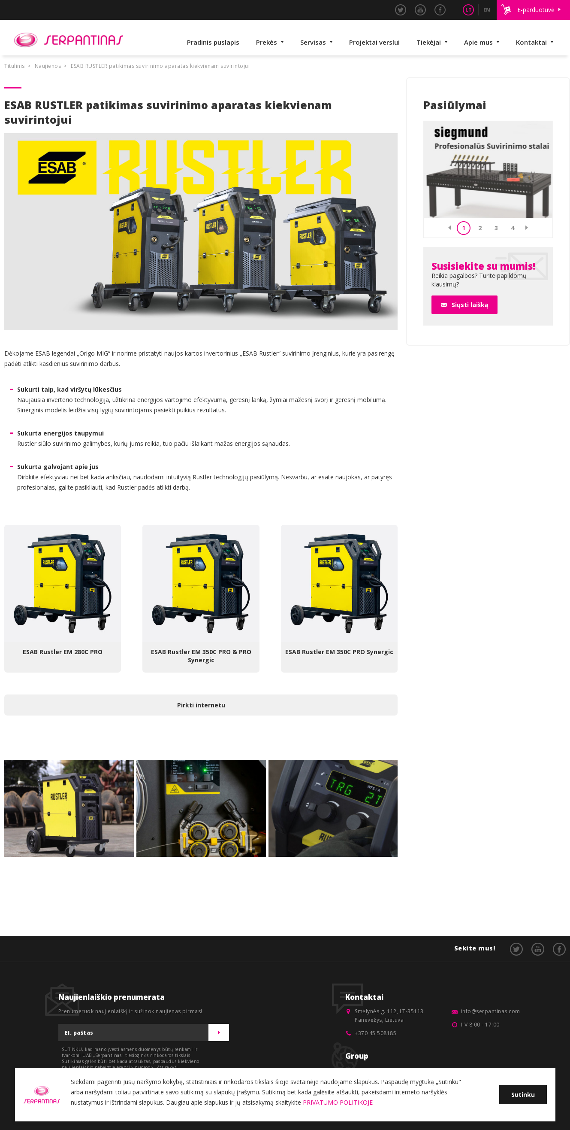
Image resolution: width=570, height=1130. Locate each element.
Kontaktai (531, 42)
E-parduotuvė (536, 10)
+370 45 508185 (375, 1033)
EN (486, 9)
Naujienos (48, 66)
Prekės (266, 42)
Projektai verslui (374, 42)
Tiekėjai (428, 42)
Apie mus (478, 42)
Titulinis (14, 66)
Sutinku (523, 1094)
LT (468, 9)
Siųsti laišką (470, 305)
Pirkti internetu (201, 705)
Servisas (313, 42)
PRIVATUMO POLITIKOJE (338, 1102)
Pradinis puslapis (213, 42)
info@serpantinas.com (490, 1011)
